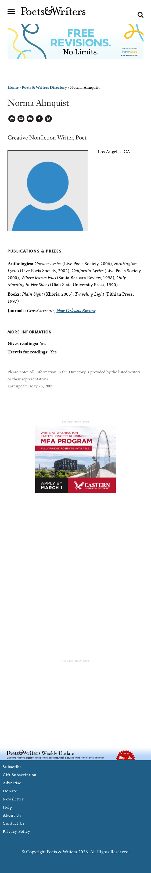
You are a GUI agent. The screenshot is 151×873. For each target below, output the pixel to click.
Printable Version (12, 118)
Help (7, 807)
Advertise (12, 783)
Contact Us (14, 823)
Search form (140, 15)
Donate (10, 791)
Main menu (11, 11)
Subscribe (12, 766)
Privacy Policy (16, 831)
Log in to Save (30, 118)
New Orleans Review (75, 310)
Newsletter (13, 799)
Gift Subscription (20, 775)
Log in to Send (21, 118)
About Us (12, 815)
